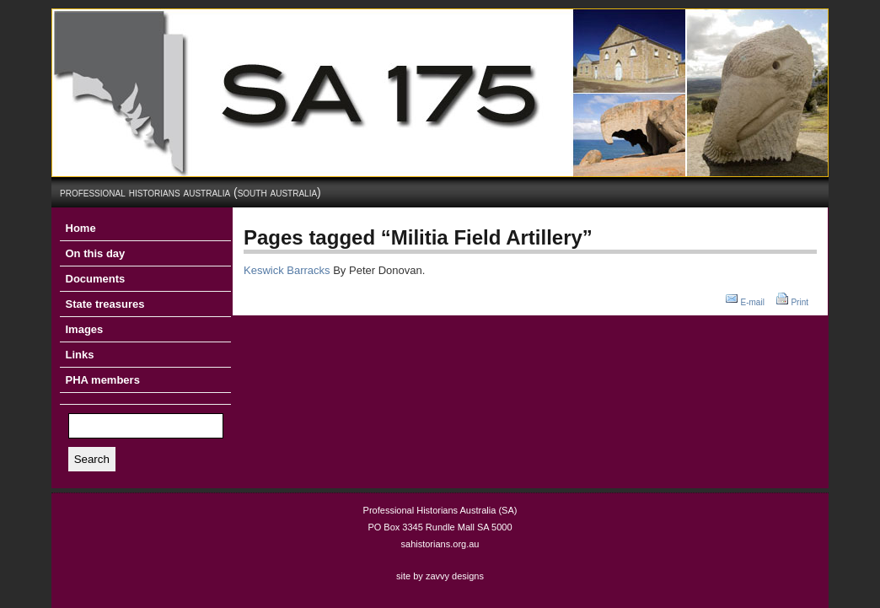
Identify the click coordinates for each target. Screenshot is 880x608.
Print (799, 302)
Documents (96, 278)
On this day (96, 253)
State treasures (105, 304)
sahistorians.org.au (440, 544)
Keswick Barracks (287, 270)
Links (80, 354)
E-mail (753, 302)
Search (92, 459)
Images (85, 329)
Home (81, 228)
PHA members (103, 380)
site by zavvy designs (440, 576)
